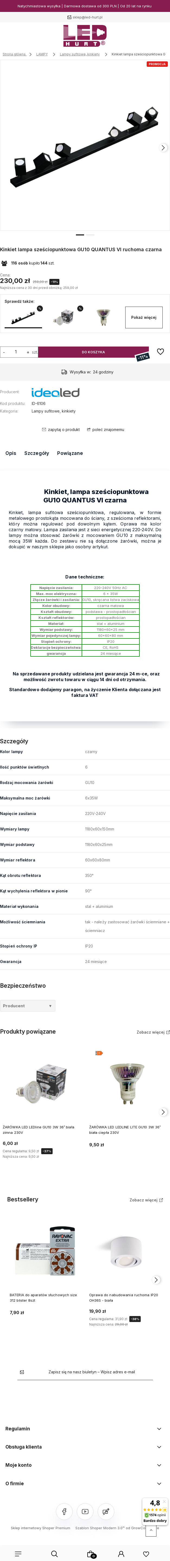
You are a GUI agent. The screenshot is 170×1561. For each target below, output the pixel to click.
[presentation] (163, 148)
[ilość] (16, 351)
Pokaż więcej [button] (143, 317)
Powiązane (70, 453)
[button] (80, 234)
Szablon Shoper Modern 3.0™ (100, 1528)
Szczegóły (36, 453)
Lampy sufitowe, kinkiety (54, 411)
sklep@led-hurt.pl (87, 17)
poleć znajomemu (108, 429)
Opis (10, 453)
